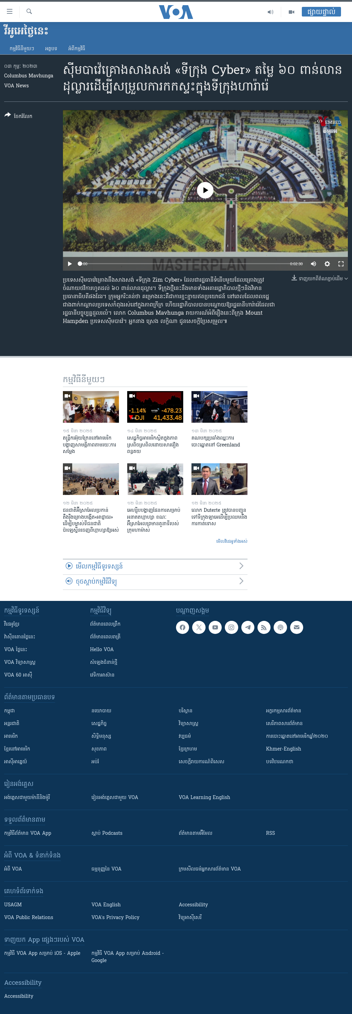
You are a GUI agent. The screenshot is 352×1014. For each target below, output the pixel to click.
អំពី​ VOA (13, 869)
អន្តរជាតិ (11, 723)
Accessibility (193, 905)
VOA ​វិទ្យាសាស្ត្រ (19, 662)
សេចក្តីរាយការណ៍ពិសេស (201, 762)
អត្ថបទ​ (51, 49)
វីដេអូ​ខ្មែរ (11, 624)
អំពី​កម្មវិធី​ (76, 49)
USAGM (13, 905)
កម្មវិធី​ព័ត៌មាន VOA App (27, 833)
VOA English (106, 905)
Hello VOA (102, 650)
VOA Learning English (204, 797)
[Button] (18, 117)
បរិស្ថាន (185, 711)
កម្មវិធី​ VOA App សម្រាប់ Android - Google (127, 957)
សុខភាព (99, 749)
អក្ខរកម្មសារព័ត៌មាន (283, 711)
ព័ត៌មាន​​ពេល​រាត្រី (105, 637)
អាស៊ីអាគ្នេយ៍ (15, 762)
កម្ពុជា (9, 711)
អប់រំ (95, 762)
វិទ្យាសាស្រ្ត (188, 723)
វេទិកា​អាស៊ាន (102, 675)
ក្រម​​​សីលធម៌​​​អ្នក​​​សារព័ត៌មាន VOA (210, 869)
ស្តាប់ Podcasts (106, 833)
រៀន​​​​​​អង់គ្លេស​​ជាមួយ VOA (114, 797)
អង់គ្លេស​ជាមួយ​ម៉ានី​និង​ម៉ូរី (27, 797)
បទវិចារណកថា (279, 762)
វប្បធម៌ (185, 736)
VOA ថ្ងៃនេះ (15, 650)
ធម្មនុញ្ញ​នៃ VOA (106, 869)
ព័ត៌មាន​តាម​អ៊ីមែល (195, 833)
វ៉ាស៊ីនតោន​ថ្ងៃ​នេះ (19, 637)
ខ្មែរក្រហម (188, 749)
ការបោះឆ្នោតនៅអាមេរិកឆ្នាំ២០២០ (297, 736)
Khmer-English (283, 749)
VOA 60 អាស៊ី (18, 675)
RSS (270, 833)
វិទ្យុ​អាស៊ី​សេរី (190, 917)
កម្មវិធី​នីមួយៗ (22, 49)
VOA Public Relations (28, 917)
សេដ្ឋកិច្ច (99, 723)
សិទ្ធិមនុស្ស (101, 736)
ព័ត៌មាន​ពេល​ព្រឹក (105, 624)
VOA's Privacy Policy (115, 917)
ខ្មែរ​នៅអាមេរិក (17, 749)
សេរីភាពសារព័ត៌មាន (284, 723)
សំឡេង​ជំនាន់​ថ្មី (103, 662)
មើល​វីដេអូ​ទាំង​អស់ (232, 541)
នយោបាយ (101, 711)
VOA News (16, 86)
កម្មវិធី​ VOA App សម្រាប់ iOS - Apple (42, 953)
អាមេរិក (11, 736)
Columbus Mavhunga (28, 76)
